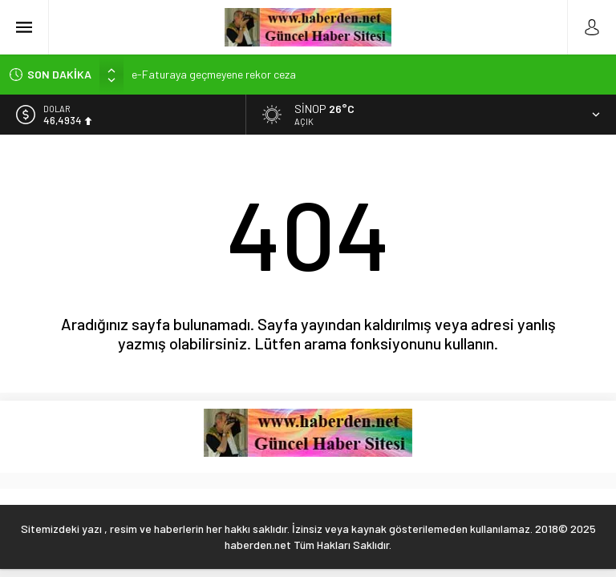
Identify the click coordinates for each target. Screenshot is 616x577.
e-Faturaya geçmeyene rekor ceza (214, 74)
